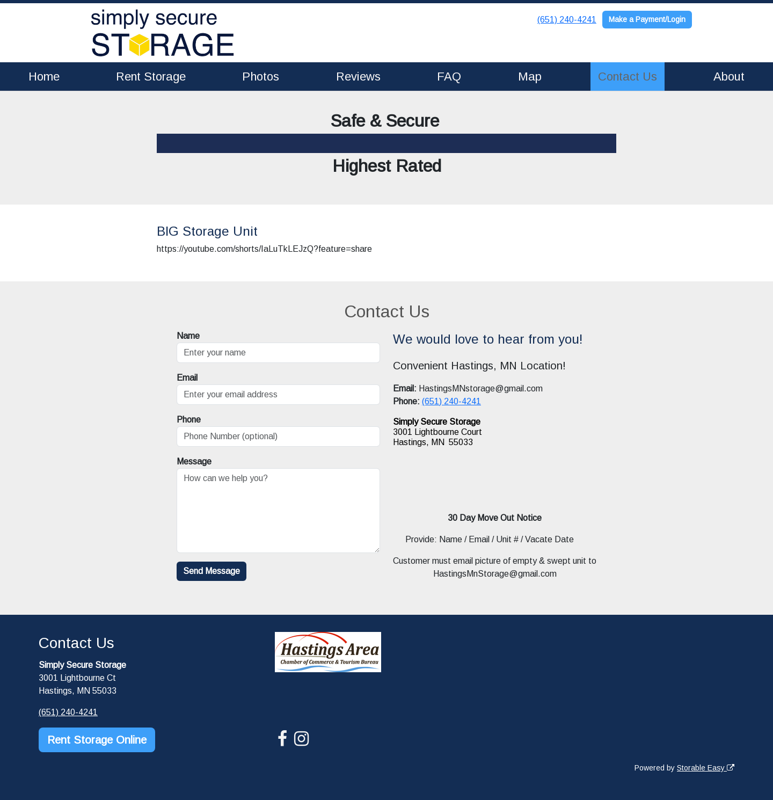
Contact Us (627, 76)
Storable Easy (705, 767)
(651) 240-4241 (566, 19)
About (729, 76)
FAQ (449, 76)
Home (44, 76)
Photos (260, 76)
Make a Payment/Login (647, 19)
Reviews (358, 76)
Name (188, 335)
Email (187, 377)
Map (530, 76)
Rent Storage (151, 76)
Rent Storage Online (97, 740)
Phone (189, 419)
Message (194, 461)
